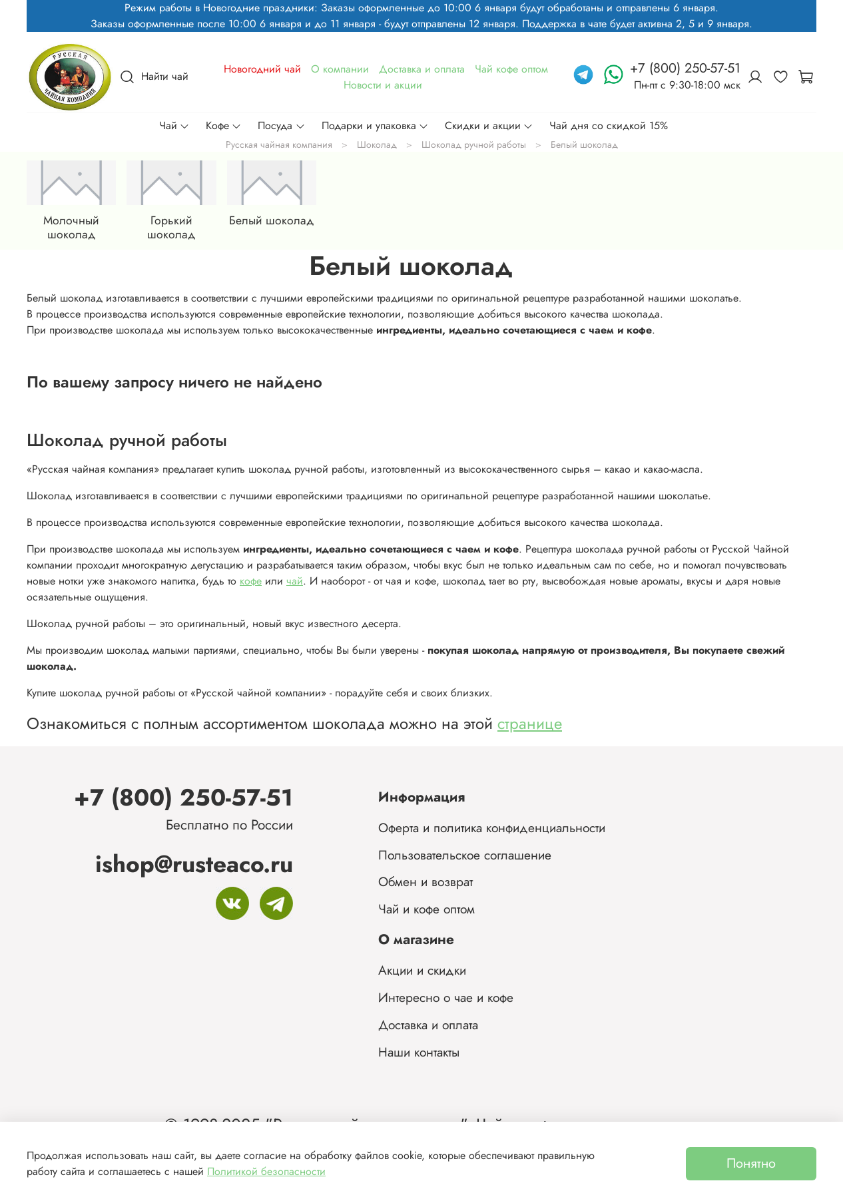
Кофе (224, 125)
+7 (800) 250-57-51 (183, 797)
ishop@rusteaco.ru (194, 864)
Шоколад (377, 144)
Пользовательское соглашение (464, 854)
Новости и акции (383, 85)
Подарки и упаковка (375, 125)
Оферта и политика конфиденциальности (491, 827)
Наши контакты (418, 1052)
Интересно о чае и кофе (445, 997)
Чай (174, 125)
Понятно (751, 1163)
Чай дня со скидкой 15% (608, 125)
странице (529, 723)
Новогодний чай (262, 69)
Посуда (281, 125)
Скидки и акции (489, 125)
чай (294, 581)
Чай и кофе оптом (426, 908)
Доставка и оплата (422, 69)
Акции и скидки (422, 970)
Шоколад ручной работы (474, 144)
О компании (340, 69)
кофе (251, 581)
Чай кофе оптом (511, 69)
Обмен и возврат (425, 881)
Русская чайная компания (279, 144)
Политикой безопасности (266, 1171)
